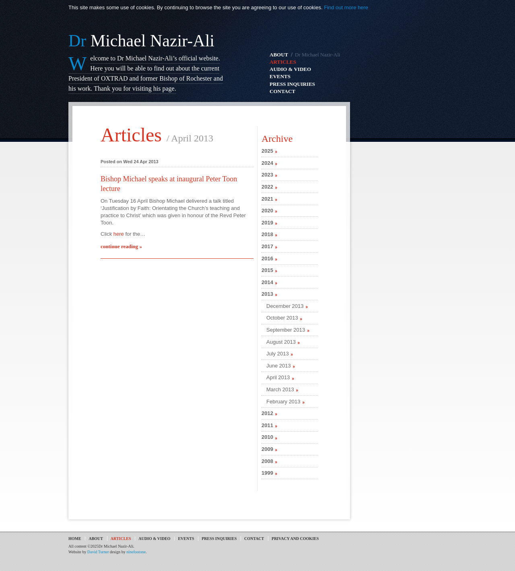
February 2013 (283, 402)
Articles (131, 134)
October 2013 (282, 318)
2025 (267, 151)
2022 (267, 187)
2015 (267, 270)
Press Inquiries (219, 538)
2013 (267, 294)
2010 (267, 437)
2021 (267, 199)
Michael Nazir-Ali (141, 40)
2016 (267, 258)
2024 (267, 163)
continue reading (121, 246)
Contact (254, 538)
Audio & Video (154, 538)
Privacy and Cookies (295, 538)
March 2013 (280, 389)
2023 (267, 175)
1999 (267, 473)
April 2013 (278, 377)
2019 (267, 223)
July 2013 (277, 354)
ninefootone (136, 552)
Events (186, 538)
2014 (267, 282)
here (118, 234)
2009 (267, 449)
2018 (267, 234)
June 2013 (278, 366)
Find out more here (346, 7)
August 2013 (281, 342)
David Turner (98, 552)
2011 (267, 425)
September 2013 (285, 330)
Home (74, 538)
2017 (267, 246)
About (96, 538)
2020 (267, 211)
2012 (267, 413)
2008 (267, 461)
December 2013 (285, 306)
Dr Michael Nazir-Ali (317, 55)
